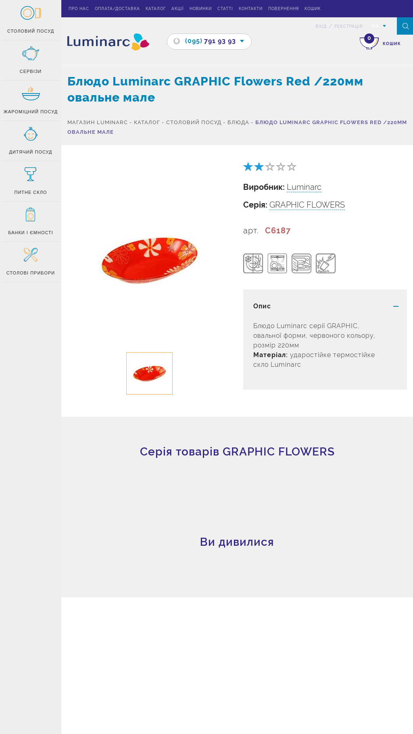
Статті (225, 8)
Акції (177, 8)
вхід (321, 26)
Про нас (79, 8)
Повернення (283, 8)
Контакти (251, 8)
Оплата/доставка (117, 8)
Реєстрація (348, 26)
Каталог (156, 8)
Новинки (201, 8)
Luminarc (304, 187)
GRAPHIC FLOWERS (307, 205)
